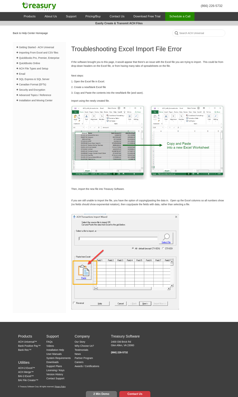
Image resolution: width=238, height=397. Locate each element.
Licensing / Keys (55, 370)
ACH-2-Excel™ (26, 368)
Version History (54, 374)
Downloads (52, 362)
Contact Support (55, 378)
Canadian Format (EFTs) (32, 84)
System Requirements (58, 358)
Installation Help (55, 349)
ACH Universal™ (27, 341)
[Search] (198, 33)
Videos (50, 345)
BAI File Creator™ (28, 380)
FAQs (49, 341)
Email (22, 73)
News (78, 354)
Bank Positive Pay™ (29, 345)
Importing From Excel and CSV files (38, 52)
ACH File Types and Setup (33, 68)
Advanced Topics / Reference (35, 95)
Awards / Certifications (87, 366)
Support (71, 16)
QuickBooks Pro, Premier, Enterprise (39, 57)
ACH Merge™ (26, 372)
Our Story (80, 341)
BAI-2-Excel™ (26, 376)
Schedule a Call (179, 16)
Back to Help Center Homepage (30, 33)
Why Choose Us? (84, 345)
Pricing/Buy (93, 16)
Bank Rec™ (24, 349)
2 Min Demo (101, 393)
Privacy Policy (60, 387)
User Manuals (54, 354)
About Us (51, 16)
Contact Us (134, 393)
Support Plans (54, 366)
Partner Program (84, 358)
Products (30, 16)
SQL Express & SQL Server (34, 79)
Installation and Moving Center (36, 100)
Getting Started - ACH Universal (36, 47)
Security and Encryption (32, 89)
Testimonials (81, 349)
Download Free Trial (146, 16)
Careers (79, 362)
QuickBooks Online (29, 63)
